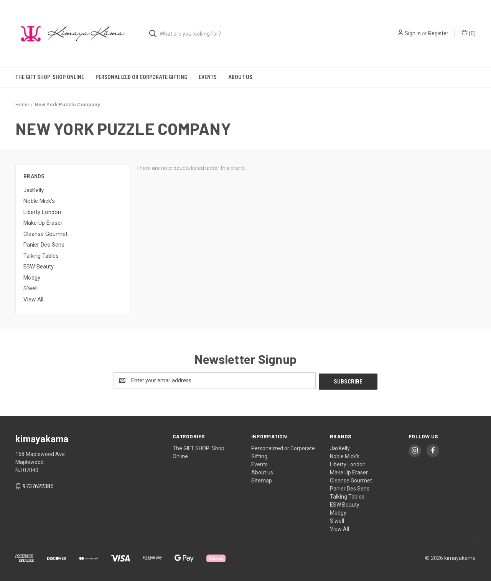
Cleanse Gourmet (45, 233)
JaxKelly (33, 190)
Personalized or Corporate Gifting (141, 77)
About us (240, 77)
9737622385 (38, 485)
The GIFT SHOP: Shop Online (49, 77)
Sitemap (261, 479)
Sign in (413, 33)
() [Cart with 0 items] (468, 33)
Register (438, 33)
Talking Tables (41, 255)
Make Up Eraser (43, 222)
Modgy (31, 277)
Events (208, 77)
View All (33, 299)
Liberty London (42, 212)
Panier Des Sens (43, 244)
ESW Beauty (38, 266)
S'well (30, 288)
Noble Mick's (39, 201)
